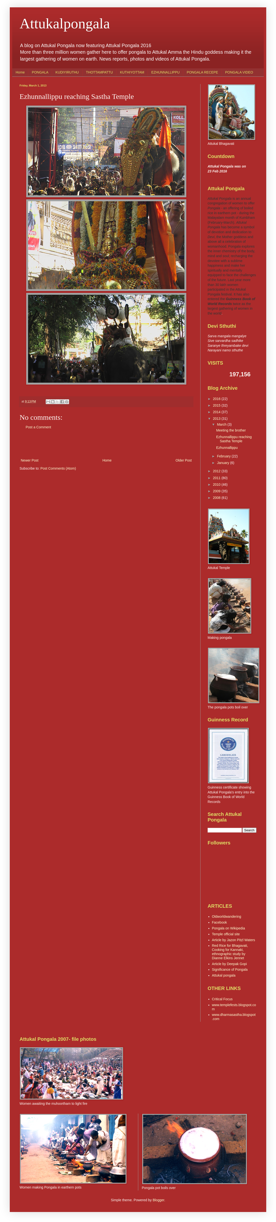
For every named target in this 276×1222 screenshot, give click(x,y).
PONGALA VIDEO (239, 72)
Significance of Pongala (230, 969)
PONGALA (40, 72)
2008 (217, 498)
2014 (217, 412)
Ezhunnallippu (227, 448)
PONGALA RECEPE (202, 72)
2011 (217, 478)
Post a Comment (38, 427)
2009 (217, 491)
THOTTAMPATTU (99, 72)
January (223, 463)
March (222, 424)
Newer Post (29, 460)
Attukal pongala (224, 975)
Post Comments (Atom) (58, 468)
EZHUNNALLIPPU (165, 72)
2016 (217, 399)
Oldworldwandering (226, 916)
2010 (217, 484)
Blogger (158, 1200)
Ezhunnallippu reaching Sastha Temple (234, 439)
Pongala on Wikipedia (228, 928)
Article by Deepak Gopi (229, 964)
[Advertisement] (106, 444)
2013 (217, 419)
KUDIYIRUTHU (67, 72)
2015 (217, 405)
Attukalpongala (65, 23)
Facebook (219, 922)
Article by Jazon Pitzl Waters (233, 940)
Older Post (184, 460)
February (224, 456)
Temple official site (226, 934)
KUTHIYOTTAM (132, 72)
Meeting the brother (231, 430)
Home (20, 72)
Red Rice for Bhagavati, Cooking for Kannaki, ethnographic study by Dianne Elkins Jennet (230, 952)
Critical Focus (222, 999)
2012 (217, 471)
